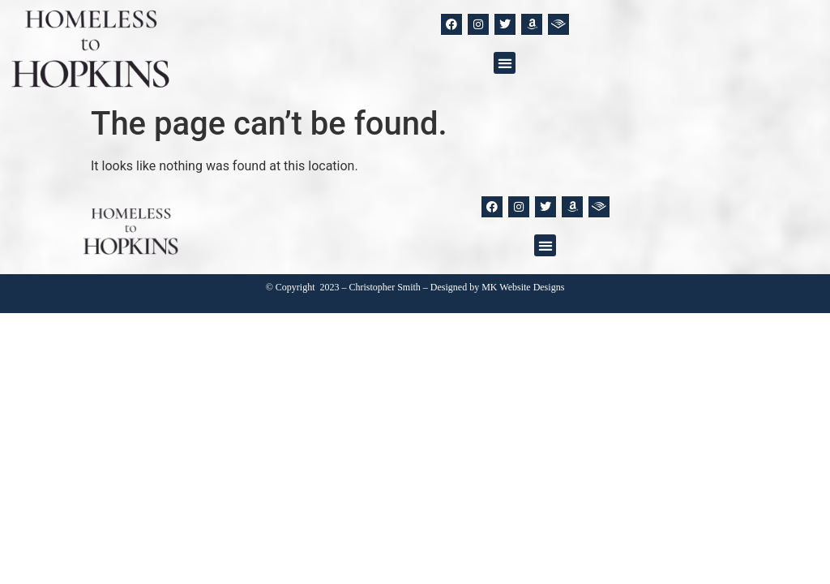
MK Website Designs (522, 287)
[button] (505, 63)
